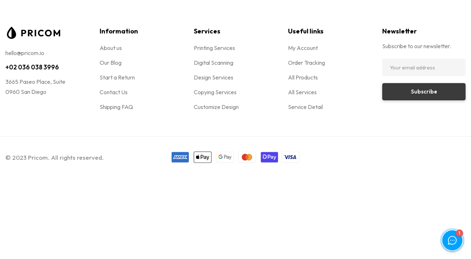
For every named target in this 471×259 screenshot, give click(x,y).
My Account (303, 47)
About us (111, 47)
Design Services (213, 77)
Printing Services (214, 47)
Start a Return (117, 77)
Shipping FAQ (116, 106)
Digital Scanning (213, 62)
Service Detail (305, 106)
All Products (303, 77)
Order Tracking (306, 62)
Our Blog (111, 62)
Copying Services (215, 92)
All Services (302, 92)
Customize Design (216, 106)
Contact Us (114, 92)
